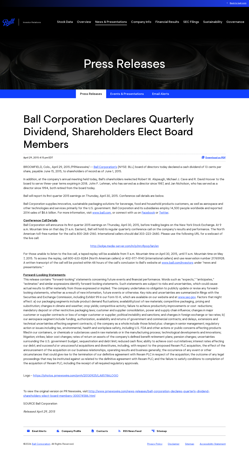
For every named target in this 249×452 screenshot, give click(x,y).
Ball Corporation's (105, 167)
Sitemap (159, 430)
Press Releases (91, 94)
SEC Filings (191, 22)
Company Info (141, 22)
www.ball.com (101, 212)
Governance (235, 22)
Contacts (99, 430)
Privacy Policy (154, 444)
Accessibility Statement (213, 444)
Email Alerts (160, 94)
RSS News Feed (129, 430)
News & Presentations (111, 22)
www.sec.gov (187, 297)
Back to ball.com (238, 3)
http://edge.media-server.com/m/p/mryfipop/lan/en (124, 246)
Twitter (163, 212)
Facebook (148, 212)
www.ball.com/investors (177, 262)
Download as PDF (213, 157)
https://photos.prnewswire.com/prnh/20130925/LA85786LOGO (75, 375)
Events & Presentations (127, 94)
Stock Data (65, 22)
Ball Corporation (41, 443)
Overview (84, 22)
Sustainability (212, 22)
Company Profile (68, 430)
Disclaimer (173, 444)
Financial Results (167, 22)
